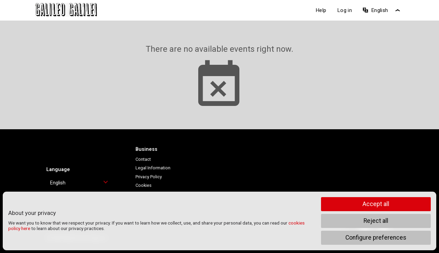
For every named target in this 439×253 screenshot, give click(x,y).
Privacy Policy (148, 176)
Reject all (376, 220)
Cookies (143, 185)
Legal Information (152, 167)
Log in (344, 10)
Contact (143, 159)
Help (321, 10)
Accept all (376, 204)
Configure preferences (375, 237)
